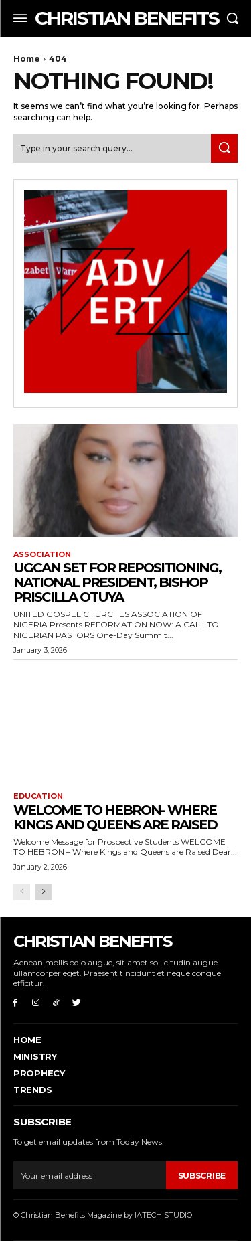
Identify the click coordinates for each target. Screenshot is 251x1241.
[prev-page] (21, 892)
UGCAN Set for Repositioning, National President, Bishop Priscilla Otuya (117, 582)
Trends (32, 1089)
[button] (232, 18)
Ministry (35, 1056)
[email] (89, 1175)
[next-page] (43, 892)
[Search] (224, 148)
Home (26, 59)
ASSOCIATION (42, 554)
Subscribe (202, 1176)
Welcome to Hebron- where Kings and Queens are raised (115, 817)
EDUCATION (38, 796)
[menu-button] (20, 18)
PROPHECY (39, 1073)
